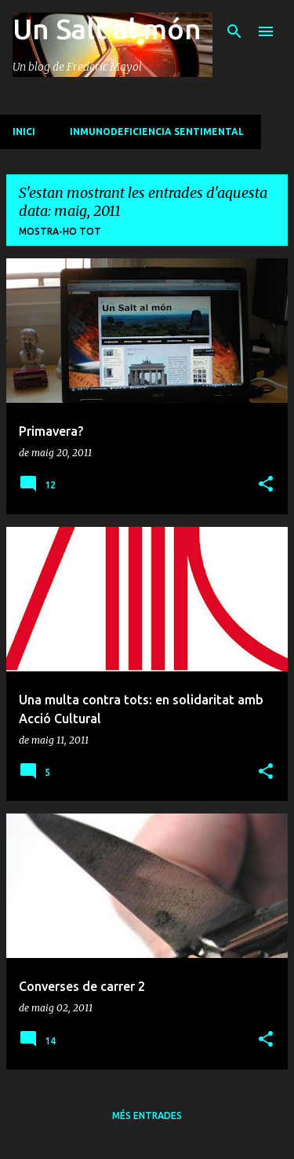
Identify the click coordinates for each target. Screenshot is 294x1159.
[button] (265, 484)
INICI (24, 131)
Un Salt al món (107, 29)
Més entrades (147, 1115)
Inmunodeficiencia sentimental (157, 131)
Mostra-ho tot (60, 231)
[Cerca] (234, 31)
